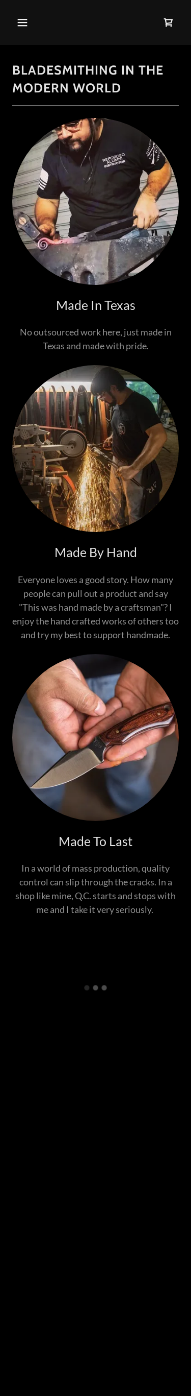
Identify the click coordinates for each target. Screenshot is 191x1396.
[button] (31, 22)
